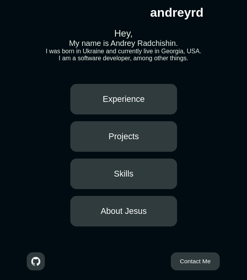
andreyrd (176, 12)
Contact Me (195, 261)
